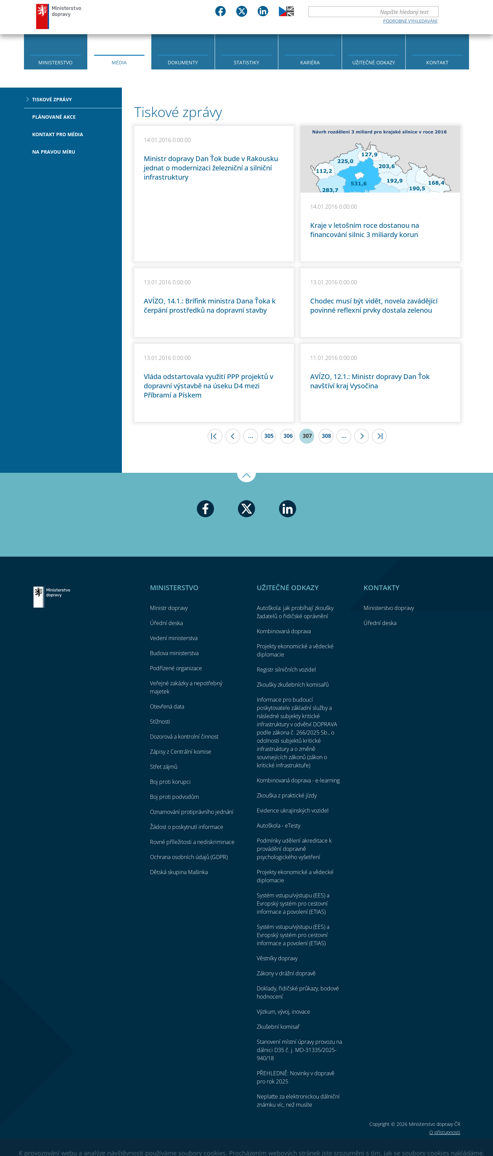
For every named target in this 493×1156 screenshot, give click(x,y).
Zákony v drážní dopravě (286, 973)
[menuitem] (55, 51)
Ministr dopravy (169, 608)
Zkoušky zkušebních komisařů (293, 684)
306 (288, 436)
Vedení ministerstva (174, 638)
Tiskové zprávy (52, 99)
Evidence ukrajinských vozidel (293, 810)
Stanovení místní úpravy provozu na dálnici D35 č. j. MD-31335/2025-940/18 (299, 1050)
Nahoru (246, 477)
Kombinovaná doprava (284, 631)
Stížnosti (160, 721)
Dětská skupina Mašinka (179, 872)
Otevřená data (167, 706)
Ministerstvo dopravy (59, 16)
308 (326, 436)
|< (215, 436)
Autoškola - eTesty (278, 825)
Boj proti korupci (170, 781)
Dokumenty (183, 62)
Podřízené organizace (176, 668)
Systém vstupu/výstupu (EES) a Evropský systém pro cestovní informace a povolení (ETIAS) (293, 903)
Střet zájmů (163, 766)
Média (119, 62)
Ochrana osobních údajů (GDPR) (189, 857)
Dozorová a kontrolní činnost (184, 736)
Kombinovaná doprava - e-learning (298, 780)
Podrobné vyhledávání (410, 21)
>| (379, 436)
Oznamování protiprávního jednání (191, 812)
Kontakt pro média (57, 134)
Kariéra (310, 62)
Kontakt (437, 62)
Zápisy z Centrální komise (180, 751)
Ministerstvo (55, 62)
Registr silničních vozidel (286, 669)
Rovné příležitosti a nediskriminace (192, 842)
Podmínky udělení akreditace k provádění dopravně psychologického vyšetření (294, 849)
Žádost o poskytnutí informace (186, 827)
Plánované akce (54, 117)
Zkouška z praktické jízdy (287, 795)
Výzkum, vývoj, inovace (283, 1011)
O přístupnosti (444, 1132)
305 (269, 436)
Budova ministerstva (174, 653)
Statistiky (246, 62)
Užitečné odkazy (373, 62)
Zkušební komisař (278, 1026)
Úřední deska (166, 623)
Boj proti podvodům (174, 797)
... (250, 436)
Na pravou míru (53, 151)
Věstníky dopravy (277, 958)
